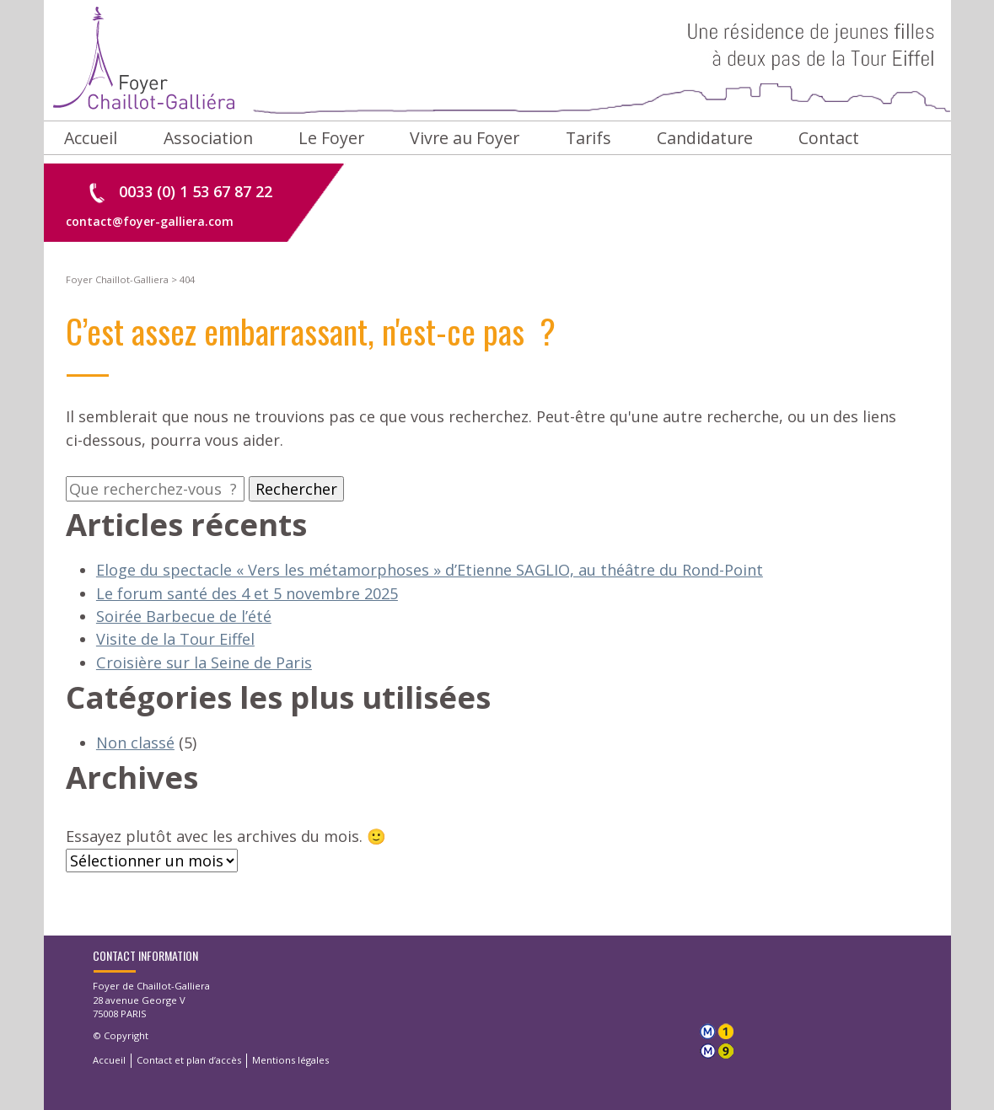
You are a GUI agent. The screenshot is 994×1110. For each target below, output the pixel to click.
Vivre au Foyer (464, 137)
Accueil (90, 137)
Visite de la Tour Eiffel (175, 639)
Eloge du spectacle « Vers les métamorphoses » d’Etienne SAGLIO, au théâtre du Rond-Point (429, 570)
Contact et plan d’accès (189, 1060)
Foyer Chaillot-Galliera (497, 60)
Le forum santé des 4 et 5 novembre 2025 (247, 593)
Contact (828, 137)
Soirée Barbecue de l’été (183, 616)
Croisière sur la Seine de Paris (204, 662)
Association (208, 137)
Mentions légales (290, 1060)
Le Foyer (331, 137)
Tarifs (588, 137)
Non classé (135, 742)
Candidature (705, 137)
